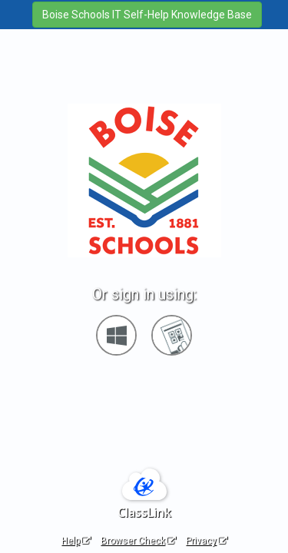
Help (76, 540)
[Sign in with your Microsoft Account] (116, 335)
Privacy (206, 540)
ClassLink (144, 512)
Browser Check (138, 540)
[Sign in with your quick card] (171, 335)
